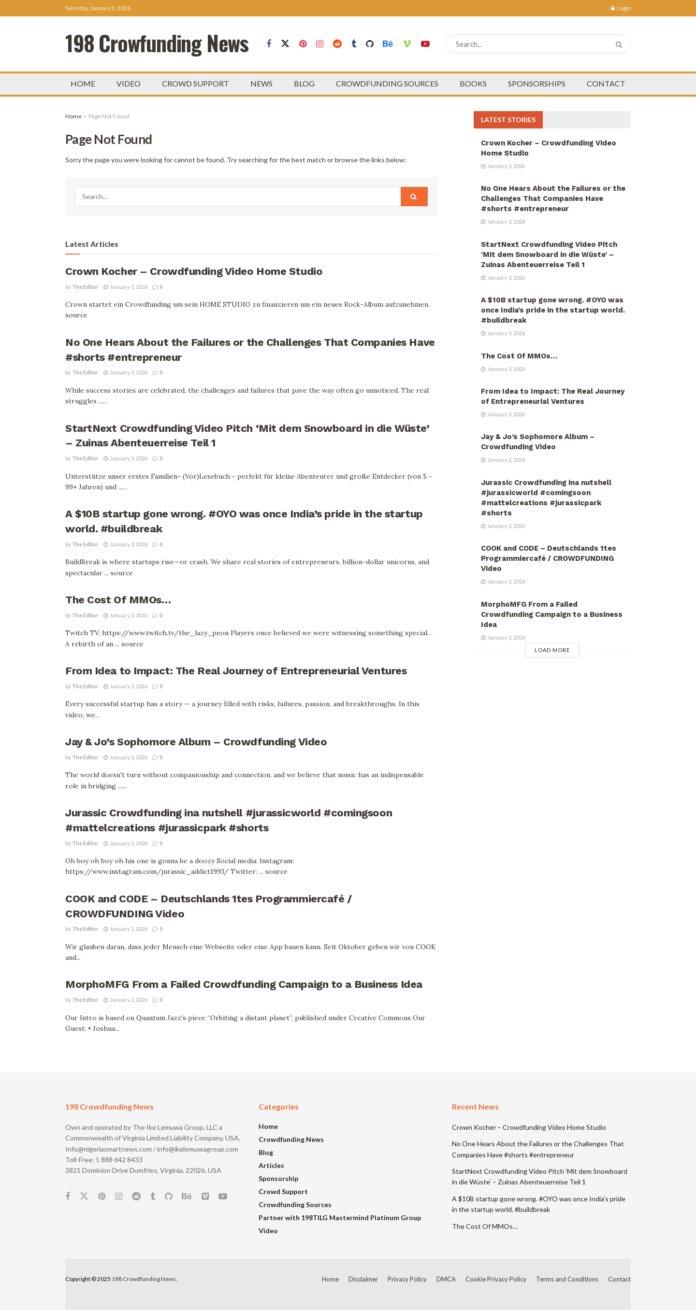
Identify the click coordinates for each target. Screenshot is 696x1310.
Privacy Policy (407, 1279)
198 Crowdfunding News (144, 1278)
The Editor (85, 287)
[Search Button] (621, 44)
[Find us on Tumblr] (353, 44)
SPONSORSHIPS (537, 83)
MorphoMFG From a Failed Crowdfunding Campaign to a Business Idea (243, 984)
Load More (552, 650)
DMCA (446, 1279)
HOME (83, 83)
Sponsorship (278, 1178)
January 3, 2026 (125, 287)
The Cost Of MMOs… (118, 600)
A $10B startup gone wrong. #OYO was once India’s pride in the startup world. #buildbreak (553, 310)
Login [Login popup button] (621, 8)
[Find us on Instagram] (319, 44)
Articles (271, 1165)
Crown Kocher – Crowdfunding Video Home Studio (193, 271)
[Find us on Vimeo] (407, 44)
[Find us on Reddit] (337, 44)
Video (268, 1230)
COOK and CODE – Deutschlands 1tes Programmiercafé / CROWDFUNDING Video (548, 558)
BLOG (304, 83)
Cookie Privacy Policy (495, 1279)
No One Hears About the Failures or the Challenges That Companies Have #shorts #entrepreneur (553, 198)
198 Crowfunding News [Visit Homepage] (156, 44)
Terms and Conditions (567, 1279)
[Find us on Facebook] (268, 44)
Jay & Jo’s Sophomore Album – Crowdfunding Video (196, 742)
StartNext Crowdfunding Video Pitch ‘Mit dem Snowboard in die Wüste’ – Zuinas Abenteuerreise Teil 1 (549, 254)
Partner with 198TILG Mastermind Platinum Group (340, 1217)
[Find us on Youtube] (425, 44)
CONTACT (606, 83)
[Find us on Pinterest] (302, 44)
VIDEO (128, 83)
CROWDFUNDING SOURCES (387, 83)
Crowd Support (283, 1191)
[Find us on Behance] (388, 44)
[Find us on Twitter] (285, 44)
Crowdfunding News (291, 1139)
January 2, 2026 (125, 757)
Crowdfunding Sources (295, 1204)
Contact (619, 1279)
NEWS (261, 83)
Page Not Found (109, 116)
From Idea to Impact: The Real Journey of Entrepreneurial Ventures (235, 671)
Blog (266, 1152)
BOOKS (473, 83)
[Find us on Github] (369, 44)
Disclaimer (363, 1279)
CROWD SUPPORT (195, 83)
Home (73, 116)
